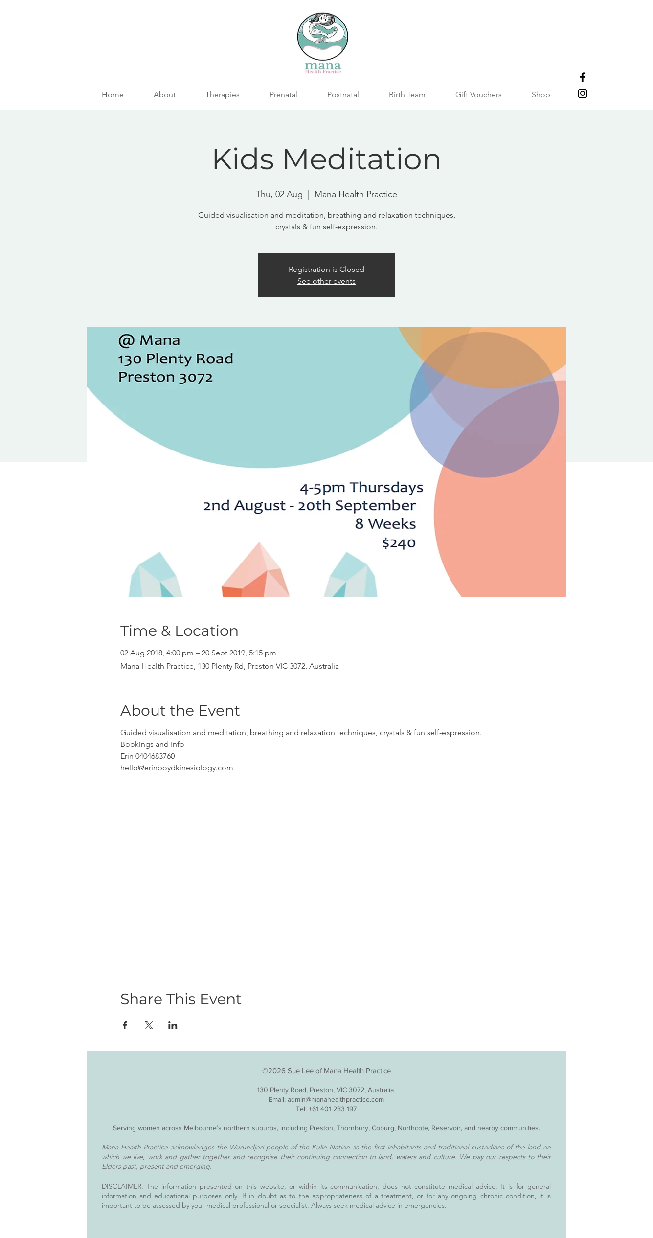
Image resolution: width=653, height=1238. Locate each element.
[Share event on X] (149, 1025)
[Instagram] (582, 93)
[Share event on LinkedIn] (173, 1025)
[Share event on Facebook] (125, 1025)
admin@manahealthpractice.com (336, 1099)
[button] (407, 94)
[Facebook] (582, 77)
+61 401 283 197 (333, 1109)
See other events (326, 281)
